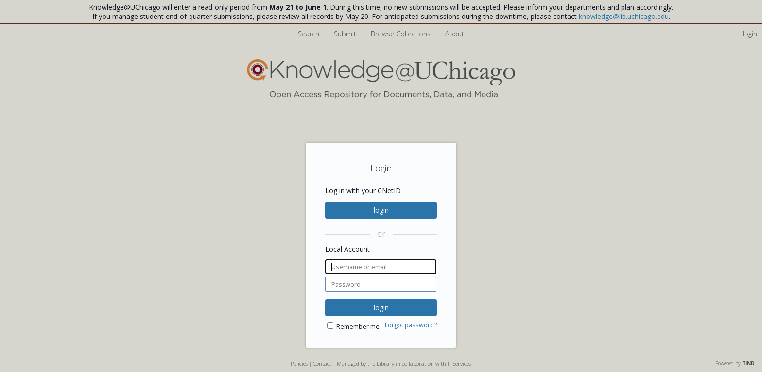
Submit (346, 33)
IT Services (459, 363)
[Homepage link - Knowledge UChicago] (381, 96)
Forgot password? (411, 325)
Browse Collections (402, 33)
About (454, 33)
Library (385, 363)
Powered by (735, 363)
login (381, 210)
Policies (299, 363)
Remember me (358, 326)
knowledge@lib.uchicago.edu (624, 16)
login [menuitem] (750, 33)
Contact (322, 363)
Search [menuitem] (308, 33)
